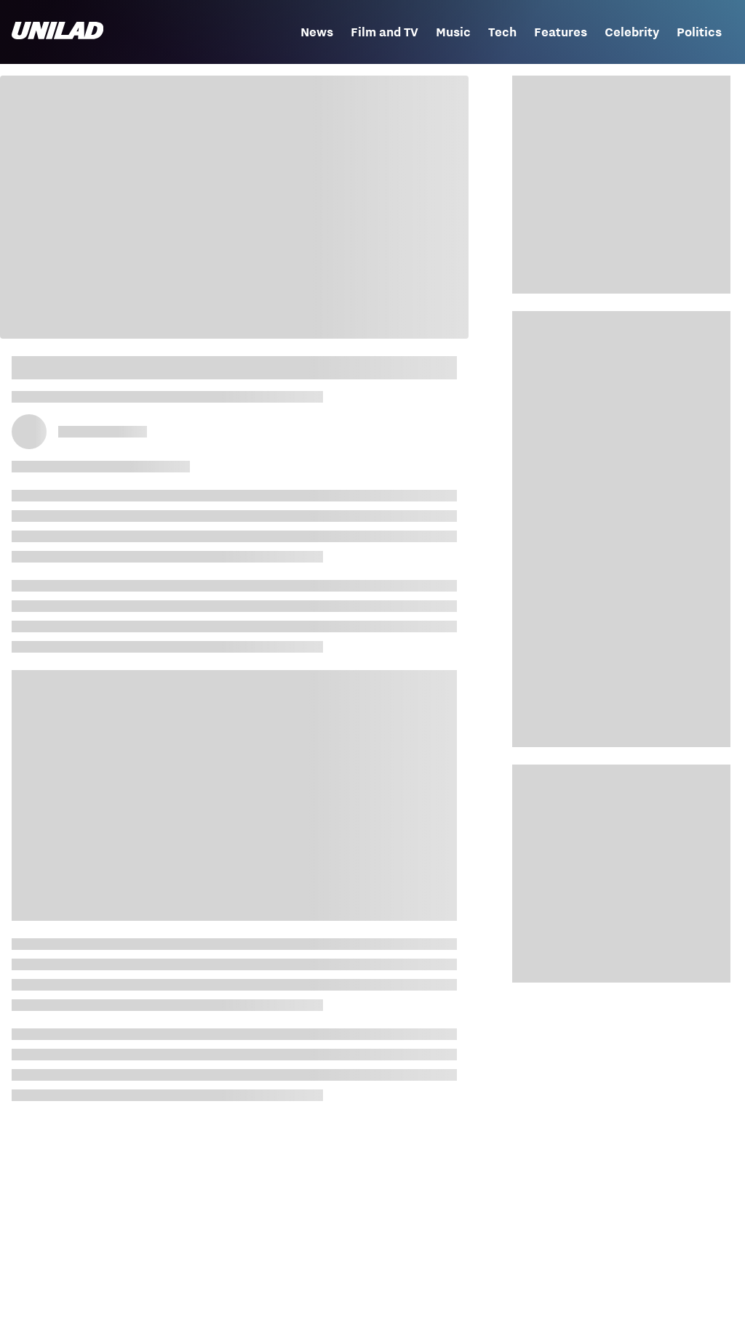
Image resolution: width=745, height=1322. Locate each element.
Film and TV (384, 32)
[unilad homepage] (57, 32)
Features (560, 32)
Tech (502, 32)
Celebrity (632, 32)
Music (453, 32)
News (316, 32)
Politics (699, 32)
